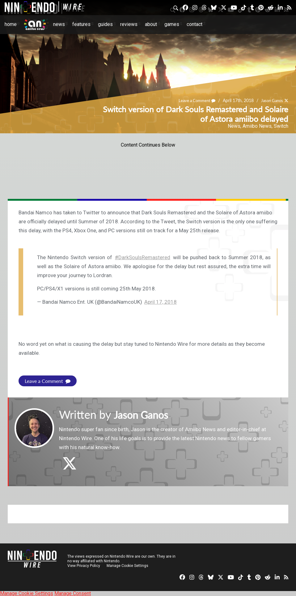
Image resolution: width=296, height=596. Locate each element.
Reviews (128, 24)
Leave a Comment (193, 100)
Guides (105, 24)
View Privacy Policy (83, 565)
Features (81, 24)
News (59, 24)
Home (11, 24)
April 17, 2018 (160, 302)
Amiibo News (257, 126)
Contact (194, 24)
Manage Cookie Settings (128, 565)
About (151, 24)
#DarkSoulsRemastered (142, 257)
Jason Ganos (271, 100)
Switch (281, 126)
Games (171, 24)
